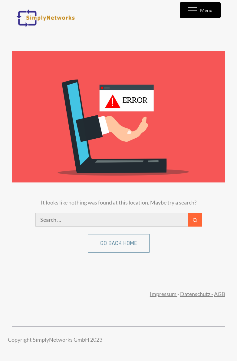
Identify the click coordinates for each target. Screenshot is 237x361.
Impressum (163, 294)
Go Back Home (118, 243)
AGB (219, 294)
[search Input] (118, 220)
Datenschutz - (196, 294)
